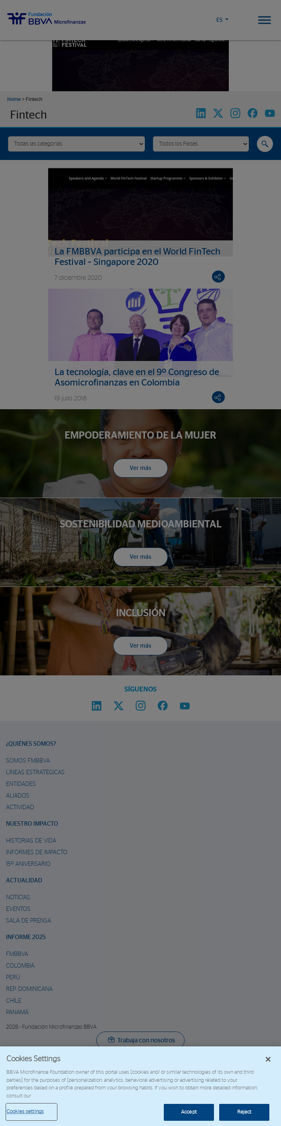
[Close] (268, 1059)
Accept (189, 1112)
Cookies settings (25, 1111)
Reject (244, 1112)
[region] (140, 1086)
